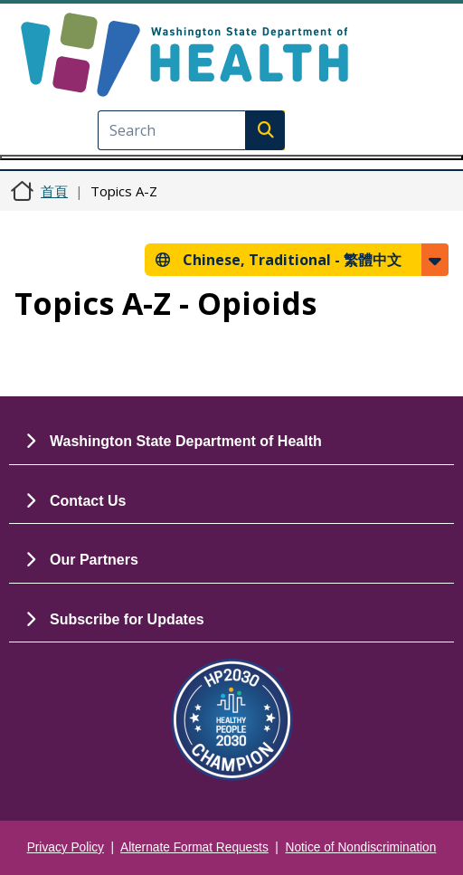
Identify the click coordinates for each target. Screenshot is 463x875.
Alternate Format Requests (194, 847)
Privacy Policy (65, 847)
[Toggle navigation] (231, 157)
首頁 (54, 191)
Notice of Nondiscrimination (361, 847)
